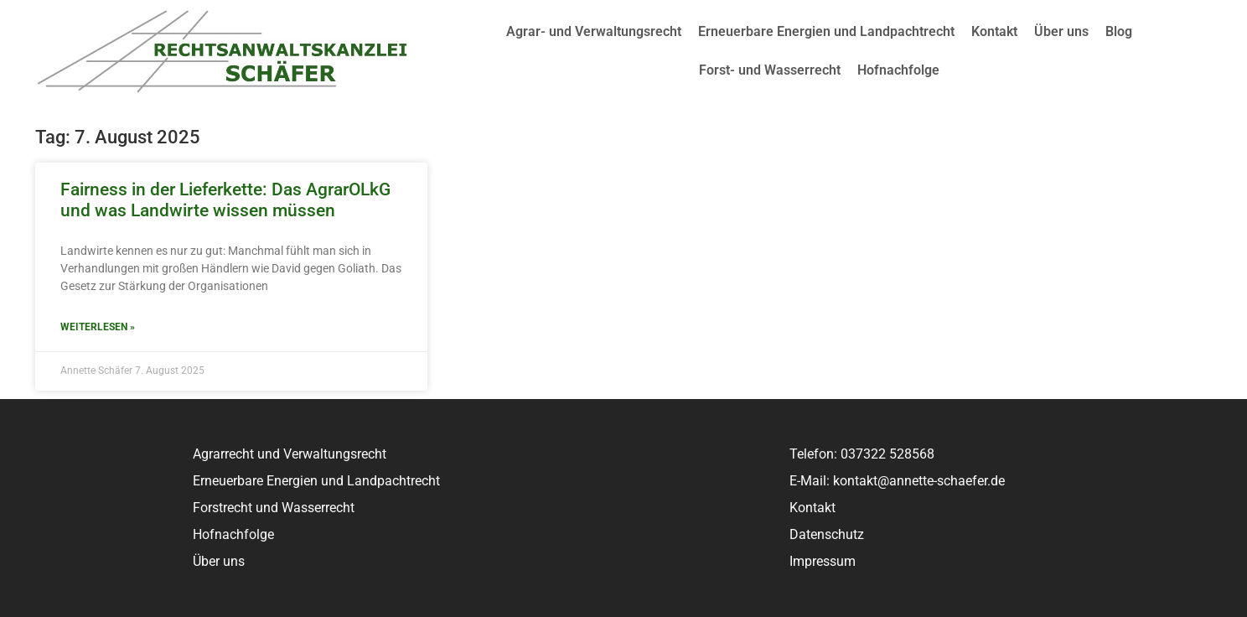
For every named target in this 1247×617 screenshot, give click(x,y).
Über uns (1061, 31)
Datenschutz (826, 534)
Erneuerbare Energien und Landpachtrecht (826, 31)
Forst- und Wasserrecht (770, 70)
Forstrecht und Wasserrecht (273, 508)
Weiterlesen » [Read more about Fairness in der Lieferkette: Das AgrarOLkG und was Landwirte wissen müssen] (97, 327)
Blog (1118, 31)
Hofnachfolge (898, 70)
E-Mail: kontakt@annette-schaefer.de (897, 481)
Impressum (822, 561)
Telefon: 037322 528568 (861, 454)
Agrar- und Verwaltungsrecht (593, 31)
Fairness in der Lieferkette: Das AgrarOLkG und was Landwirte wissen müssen (225, 199)
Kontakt (994, 31)
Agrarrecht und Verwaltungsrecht (289, 454)
